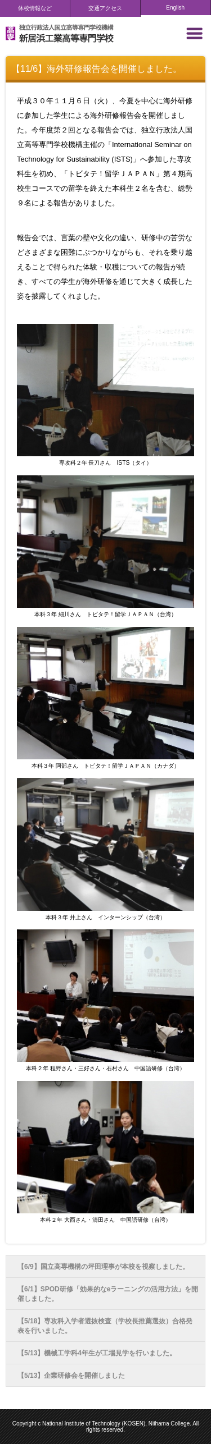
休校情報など (35, 8)
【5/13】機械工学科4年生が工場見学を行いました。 (96, 1353)
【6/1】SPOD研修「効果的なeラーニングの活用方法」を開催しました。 (107, 1294)
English (175, 7)
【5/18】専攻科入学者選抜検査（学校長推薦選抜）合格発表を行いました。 (104, 1326)
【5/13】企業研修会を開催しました (71, 1375)
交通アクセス (105, 8)
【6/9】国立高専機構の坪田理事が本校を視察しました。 (103, 1267)
